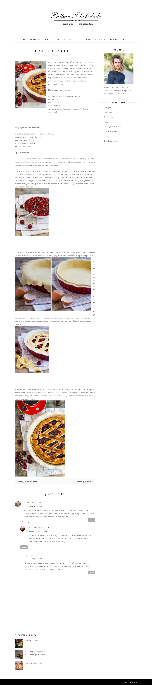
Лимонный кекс (32, 640)
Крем (106, 122)
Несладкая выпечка (112, 127)
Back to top (131, 682)
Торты (106, 136)
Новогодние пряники (34, 663)
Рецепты (48, 39)
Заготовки (108, 117)
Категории (35, 39)
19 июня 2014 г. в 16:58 (33, 506)
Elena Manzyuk (32, 502)
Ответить (91, 520)
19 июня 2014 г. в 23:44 (38, 531)
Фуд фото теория (64, 39)
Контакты (125, 39)
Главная (22, 39)
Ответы (25, 522)
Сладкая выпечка (111, 131)
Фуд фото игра (83, 39)
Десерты (108, 107)
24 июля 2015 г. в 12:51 (33, 559)
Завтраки (108, 112)
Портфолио (99, 39)
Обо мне (113, 39)
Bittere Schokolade (40, 527)
